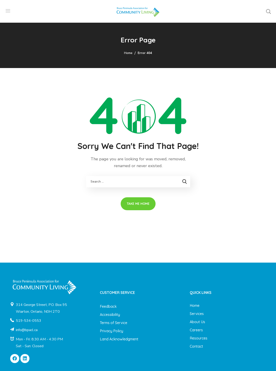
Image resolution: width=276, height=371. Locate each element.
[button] (268, 11)
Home (128, 53)
